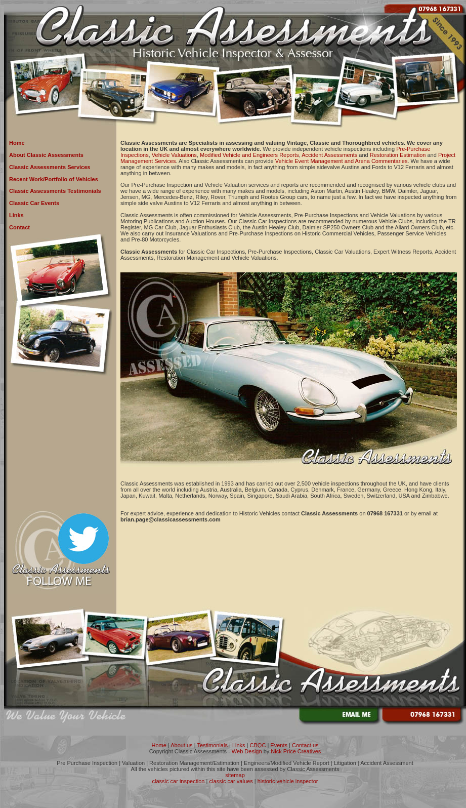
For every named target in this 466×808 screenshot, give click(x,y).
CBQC (258, 745)
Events (278, 745)
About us (181, 745)
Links (16, 215)
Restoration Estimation (398, 155)
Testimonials (212, 745)
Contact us (305, 745)
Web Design (247, 751)
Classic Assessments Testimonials (55, 191)
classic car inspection (178, 781)
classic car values (230, 781)
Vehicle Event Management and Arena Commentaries (341, 161)
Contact (19, 227)
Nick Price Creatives (296, 751)
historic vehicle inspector (288, 781)
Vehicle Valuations (174, 155)
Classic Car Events (34, 203)
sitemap (235, 775)
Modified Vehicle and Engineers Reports (249, 155)
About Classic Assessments (46, 155)
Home (17, 143)
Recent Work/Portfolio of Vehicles (53, 179)
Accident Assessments (329, 155)
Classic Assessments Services (49, 167)
